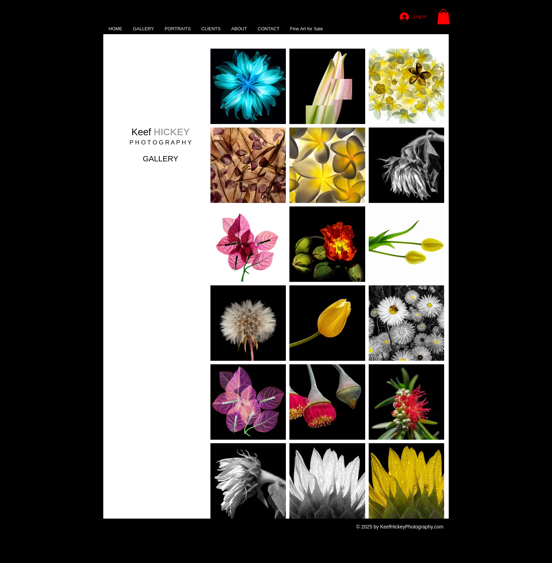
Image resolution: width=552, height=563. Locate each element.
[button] (443, 16)
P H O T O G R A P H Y (160, 142)
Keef (160, 132)
